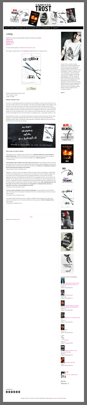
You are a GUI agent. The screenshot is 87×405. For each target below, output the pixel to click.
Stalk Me (55, 27)
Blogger (64, 398)
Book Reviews (47, 27)
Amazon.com (9, 39)
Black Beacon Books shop (29, 47)
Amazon (39, 38)
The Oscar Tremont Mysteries (33, 27)
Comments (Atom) (16, 219)
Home (31, 216)
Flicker (66, 329)
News (6, 27)
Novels (12, 27)
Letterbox (67, 340)
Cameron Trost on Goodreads (69, 277)
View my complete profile (72, 374)
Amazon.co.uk (9, 41)
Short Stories (19, 27)
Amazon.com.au (10, 42)
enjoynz (55, 398)
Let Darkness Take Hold (70, 362)
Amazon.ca (8, 44)
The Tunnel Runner (69, 295)
